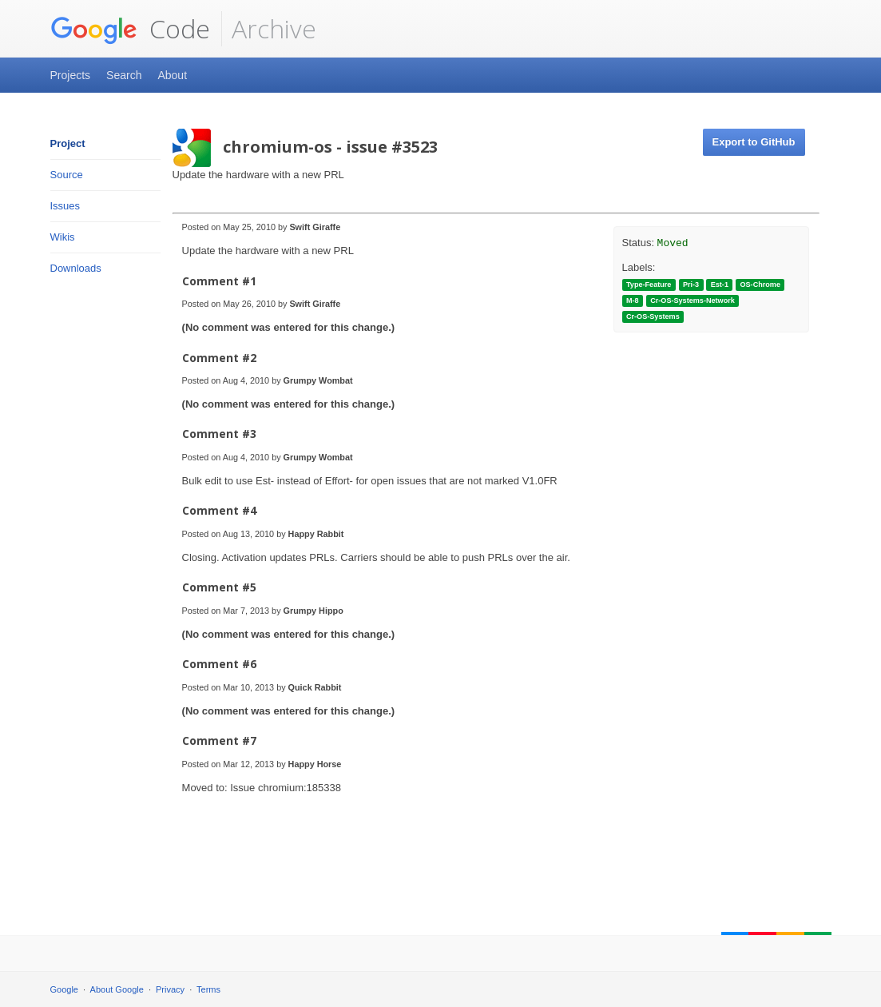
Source (66, 175)
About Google (117, 989)
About (172, 75)
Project (67, 143)
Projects (70, 75)
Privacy (170, 989)
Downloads (75, 268)
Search (123, 75)
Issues (65, 206)
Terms (208, 989)
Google (64, 989)
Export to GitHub (754, 142)
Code (130, 28)
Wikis (62, 237)
